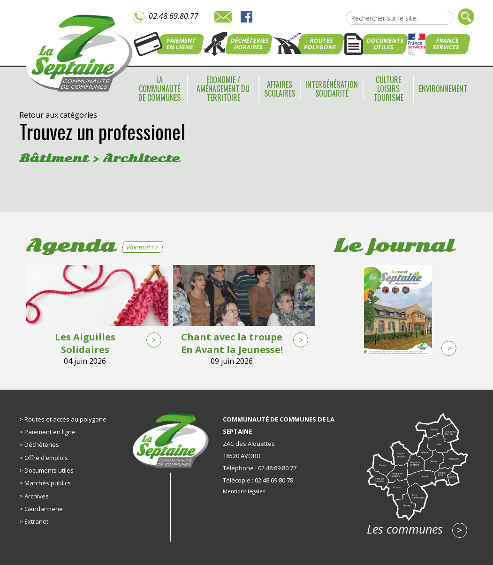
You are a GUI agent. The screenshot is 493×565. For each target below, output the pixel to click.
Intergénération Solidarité (331, 89)
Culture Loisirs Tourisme (388, 88)
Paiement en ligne (50, 432)
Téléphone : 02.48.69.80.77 (259, 468)
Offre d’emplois (46, 457)
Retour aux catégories (58, 115)
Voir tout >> (142, 247)
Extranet (36, 521)
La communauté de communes (159, 88)
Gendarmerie (43, 509)
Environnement (443, 88)
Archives (36, 496)
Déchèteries (41, 444)
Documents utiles (49, 470)
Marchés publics (47, 483)
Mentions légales (244, 491)
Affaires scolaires (279, 89)
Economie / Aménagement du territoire (223, 88)
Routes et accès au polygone (65, 419)
